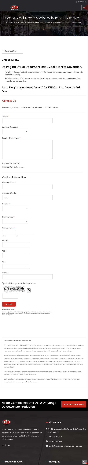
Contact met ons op (32, 382)
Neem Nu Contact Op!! (74, 404)
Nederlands (82, 2)
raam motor (71, 379)
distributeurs (54, 379)
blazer (78, 379)
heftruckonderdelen (10, 382)
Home (44, 29)
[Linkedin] (9, 445)
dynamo (42, 379)
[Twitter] (6, 445)
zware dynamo (63, 379)
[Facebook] (2, 445)
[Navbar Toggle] (83, 7)
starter (48, 379)
